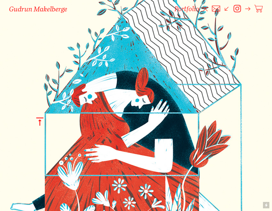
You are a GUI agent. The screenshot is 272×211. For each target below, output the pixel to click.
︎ (258, 9)
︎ (237, 9)
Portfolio (187, 9)
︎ (215, 9)
